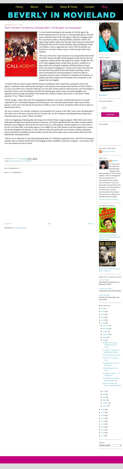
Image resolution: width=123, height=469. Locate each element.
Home (49, 223)
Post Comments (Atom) (19, 228)
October (105, 331)
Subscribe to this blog (108, 151)
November (106, 328)
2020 (102, 409)
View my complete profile (108, 199)
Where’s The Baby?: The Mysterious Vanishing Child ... (112, 386)
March (105, 400)
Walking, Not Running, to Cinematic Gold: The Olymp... (110, 345)
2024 (102, 314)
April (104, 397)
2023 (102, 317)
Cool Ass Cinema (104, 280)
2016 (102, 421)
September (106, 334)
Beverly (115, 160)
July (104, 340)
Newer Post (7, 223)
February (106, 403)
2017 (102, 418)
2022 (102, 320)
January (105, 406)
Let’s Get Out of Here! (105, 288)
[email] (110, 107)
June (104, 391)
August (105, 337)
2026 (102, 308)
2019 (102, 412)
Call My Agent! (26, 161)
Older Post (91, 223)
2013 (102, 430)
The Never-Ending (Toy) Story (111, 355)
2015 (102, 424)
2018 (102, 415)
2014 (102, 427)
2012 (102, 433)
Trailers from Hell (104, 295)
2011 (102, 435)
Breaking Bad (15, 161)
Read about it (103, 95)
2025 (102, 311)
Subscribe (110, 115)
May (104, 394)
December (106, 325)
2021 (102, 323)
